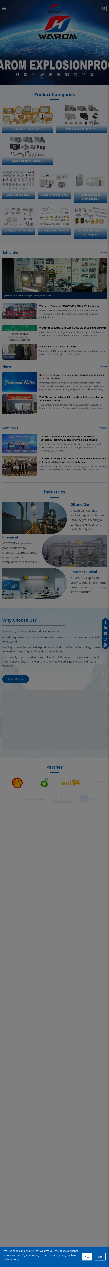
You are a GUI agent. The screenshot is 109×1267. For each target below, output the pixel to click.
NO (100, 1256)
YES (87, 1256)
